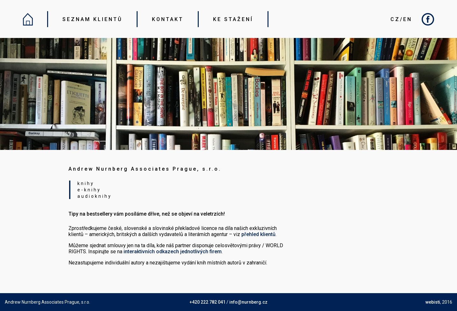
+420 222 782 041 (207, 302)
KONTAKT (167, 19)
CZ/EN (401, 19)
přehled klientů (258, 234)
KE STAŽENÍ (233, 19)
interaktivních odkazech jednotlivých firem (173, 251)
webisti (432, 302)
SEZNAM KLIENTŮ (92, 19)
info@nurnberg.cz (248, 302)
